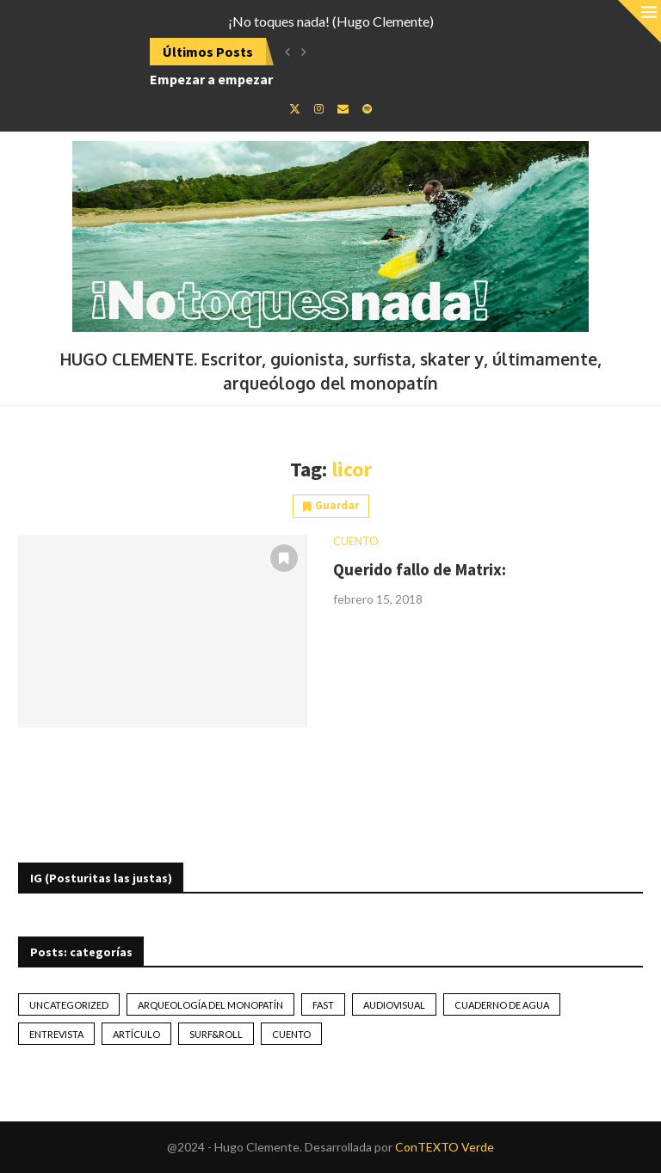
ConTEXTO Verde (444, 1146)
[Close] (639, 21)
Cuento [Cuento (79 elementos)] (291, 1034)
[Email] (343, 108)
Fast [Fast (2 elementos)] (323, 1004)
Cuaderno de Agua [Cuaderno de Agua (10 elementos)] (501, 1004)
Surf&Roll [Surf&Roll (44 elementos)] (216, 1034)
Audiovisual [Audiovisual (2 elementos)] (394, 1004)
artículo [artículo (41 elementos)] (136, 1034)
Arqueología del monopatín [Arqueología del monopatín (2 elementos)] (210, 1004)
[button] (287, 51)
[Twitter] (294, 108)
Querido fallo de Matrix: (419, 569)
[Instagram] (319, 108)
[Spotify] (367, 108)
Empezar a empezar (211, 79)
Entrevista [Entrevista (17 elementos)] (56, 1034)
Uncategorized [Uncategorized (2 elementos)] (68, 1004)
